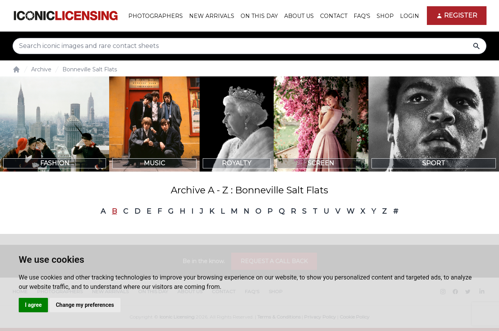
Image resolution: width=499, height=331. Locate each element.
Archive (41, 69)
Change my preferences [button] (85, 305)
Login (409, 15)
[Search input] (249, 46)
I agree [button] (33, 305)
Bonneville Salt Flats (89, 69)
